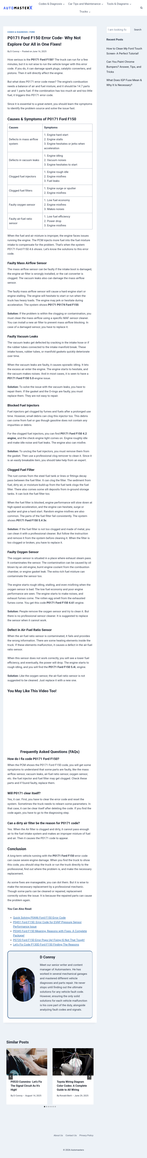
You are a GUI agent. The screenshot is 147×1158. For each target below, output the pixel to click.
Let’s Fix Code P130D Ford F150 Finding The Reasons (46, 944)
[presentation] (26, 1061)
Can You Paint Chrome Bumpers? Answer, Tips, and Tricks (123, 66)
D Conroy (14, 51)
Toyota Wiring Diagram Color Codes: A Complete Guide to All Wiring (72, 1085)
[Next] (89, 1076)
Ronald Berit (66, 1095)
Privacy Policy (86, 1135)
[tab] (44, 1106)
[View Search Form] (141, 7)
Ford (32, 32)
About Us (58, 1135)
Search (137, 29)
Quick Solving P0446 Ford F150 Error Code (39, 917)
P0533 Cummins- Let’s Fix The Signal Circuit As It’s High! (26, 1085)
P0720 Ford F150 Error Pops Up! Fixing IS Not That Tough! (49, 940)
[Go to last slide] (11, 1076)
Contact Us (71, 1135)
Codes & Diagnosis (17, 32)
